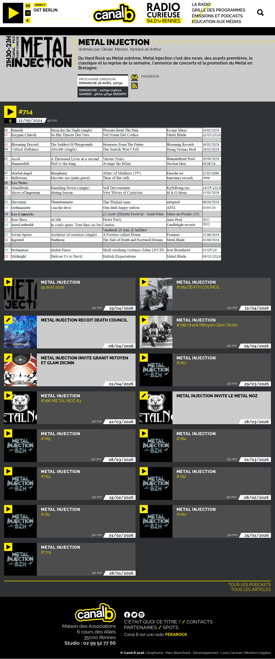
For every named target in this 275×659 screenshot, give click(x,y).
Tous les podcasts (249, 584)
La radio (201, 4)
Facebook (150, 76)
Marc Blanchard (178, 653)
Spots (171, 627)
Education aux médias (216, 21)
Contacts (199, 621)
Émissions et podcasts (217, 16)
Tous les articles (251, 589)
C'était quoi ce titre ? (152, 621)
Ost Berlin (46, 10)
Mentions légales (257, 653)
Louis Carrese (231, 653)
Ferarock (176, 634)
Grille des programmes (218, 10)
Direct (40, 4)
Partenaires (140, 627)
